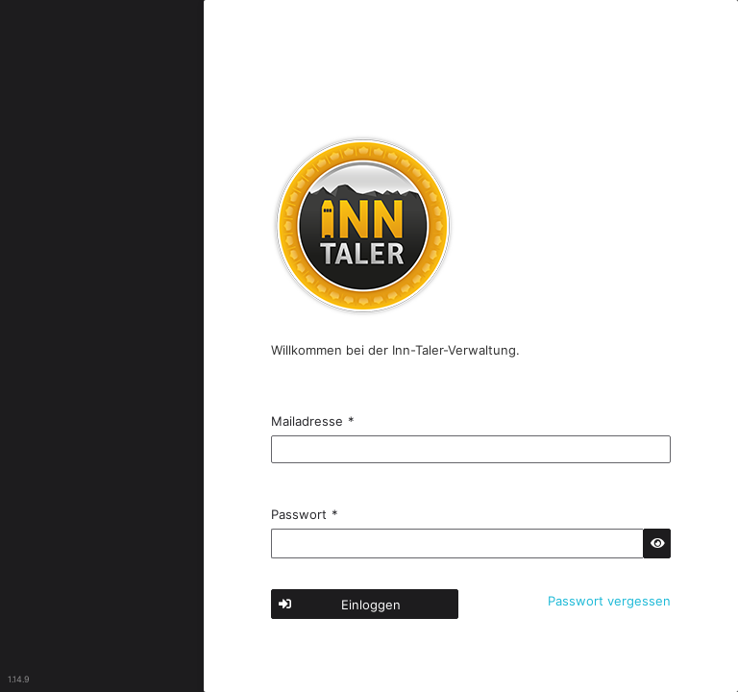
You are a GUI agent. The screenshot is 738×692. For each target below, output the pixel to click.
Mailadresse (313, 421)
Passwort (304, 514)
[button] (657, 543)
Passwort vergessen (609, 600)
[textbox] (471, 449)
